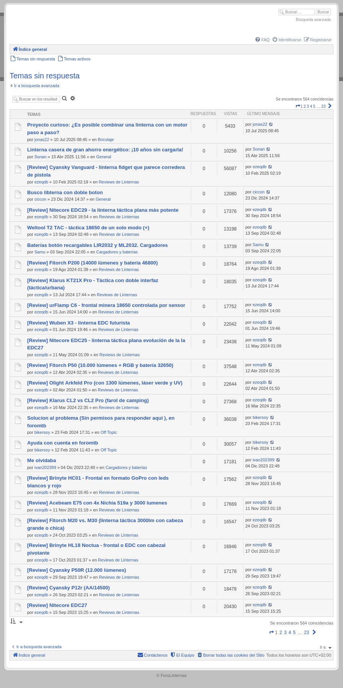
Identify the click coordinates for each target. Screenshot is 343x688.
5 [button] (314, 106)
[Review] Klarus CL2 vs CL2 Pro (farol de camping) (88, 400)
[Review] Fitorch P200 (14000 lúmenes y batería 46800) (92, 263)
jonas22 (41, 139)
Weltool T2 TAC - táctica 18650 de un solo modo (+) (88, 227)
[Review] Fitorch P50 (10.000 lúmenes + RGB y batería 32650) (100, 365)
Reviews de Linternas (119, 182)
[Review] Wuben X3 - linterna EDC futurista (78, 323)
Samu (40, 252)
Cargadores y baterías (117, 252)
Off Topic (109, 432)
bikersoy (42, 432)
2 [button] (305, 106)
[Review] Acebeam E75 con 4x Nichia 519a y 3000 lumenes (97, 503)
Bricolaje (106, 139)
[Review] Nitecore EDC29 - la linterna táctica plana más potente (103, 210)
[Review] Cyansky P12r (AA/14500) (68, 588)
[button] (297, 106)
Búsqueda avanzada (313, 20)
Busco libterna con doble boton (65, 192)
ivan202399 (45, 467)
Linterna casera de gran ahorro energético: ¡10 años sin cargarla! (105, 150)
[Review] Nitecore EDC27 (57, 605)
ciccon (40, 199)
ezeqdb (41, 182)
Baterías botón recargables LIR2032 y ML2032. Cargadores (97, 245)
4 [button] (311, 106)
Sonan (40, 156)
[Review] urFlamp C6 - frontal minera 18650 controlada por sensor (106, 305)
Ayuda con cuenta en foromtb (62, 443)
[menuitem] (262, 39)
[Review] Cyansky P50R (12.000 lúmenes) (76, 570)
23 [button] (323, 106)
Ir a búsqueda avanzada (36, 85)
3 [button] (308, 106)
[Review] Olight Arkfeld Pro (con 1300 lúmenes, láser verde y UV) (104, 383)
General (103, 156)
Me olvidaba (41, 460)
